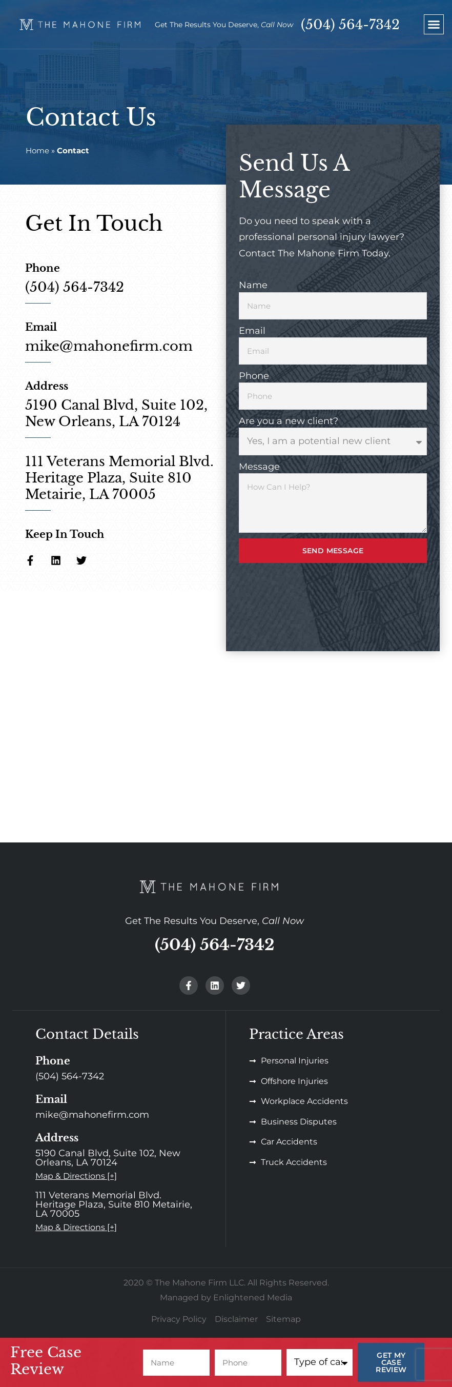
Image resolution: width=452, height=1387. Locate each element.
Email (252, 330)
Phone (254, 375)
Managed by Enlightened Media (226, 1297)
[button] (434, 24)
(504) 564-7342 (350, 24)
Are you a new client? (288, 421)
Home (37, 150)
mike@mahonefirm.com (109, 346)
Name (253, 285)
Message (259, 466)
